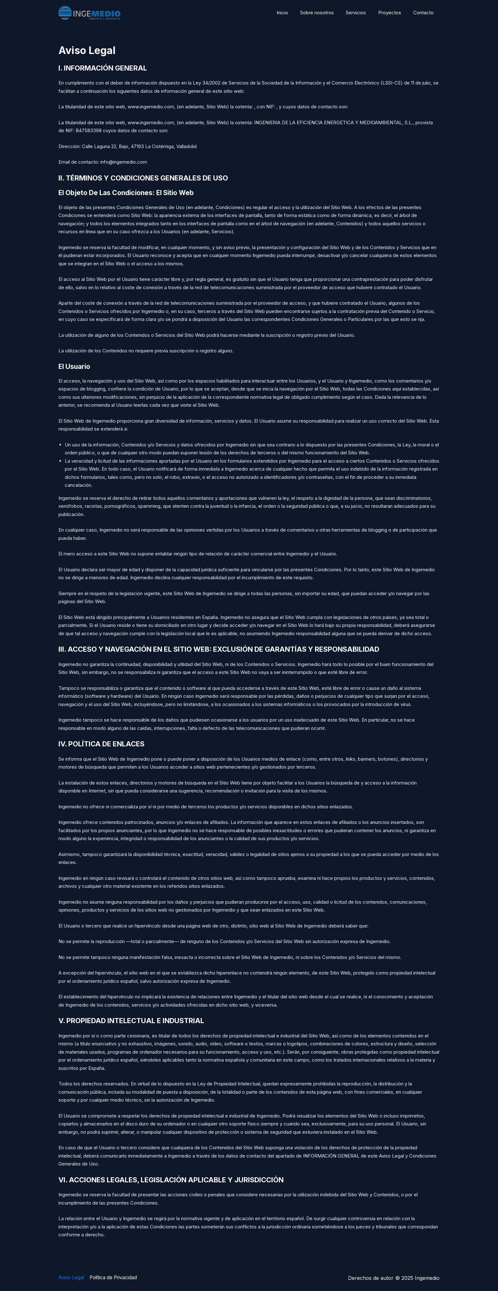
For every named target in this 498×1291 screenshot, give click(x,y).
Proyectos (393, 13)
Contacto (424, 13)
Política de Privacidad (116, 1278)
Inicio (294, 13)
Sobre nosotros (326, 13)
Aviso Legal (72, 1278)
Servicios (363, 13)
